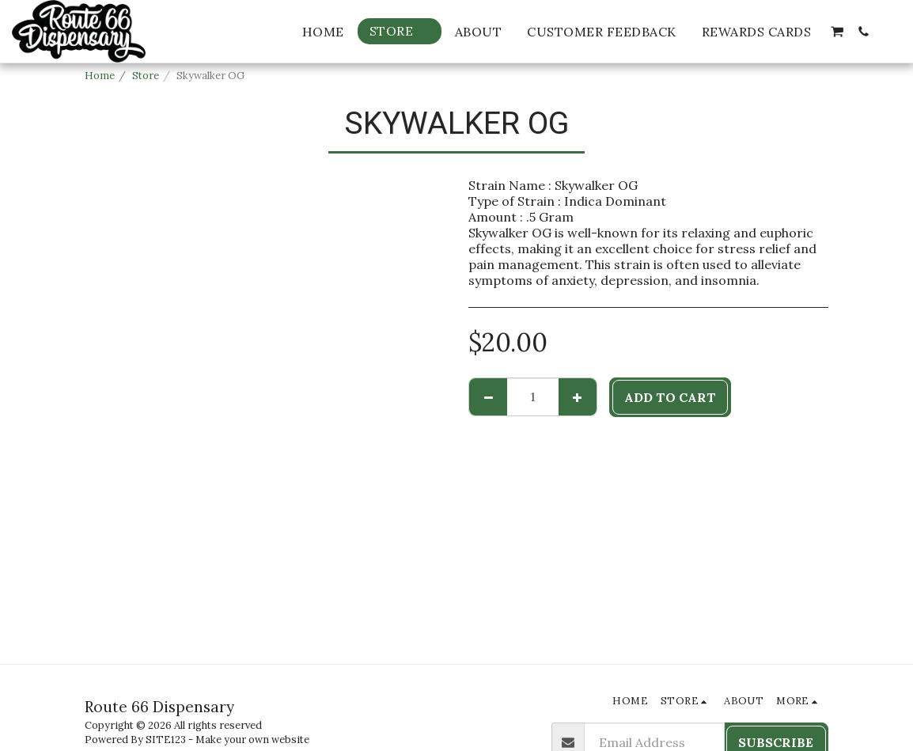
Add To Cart (670, 397)
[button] (837, 32)
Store (145, 75)
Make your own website (252, 739)
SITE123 (166, 739)
